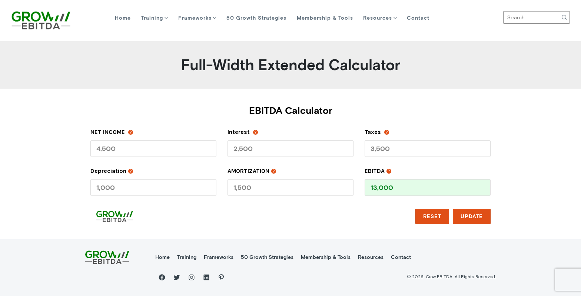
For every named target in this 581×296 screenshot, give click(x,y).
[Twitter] (176, 277)
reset (432, 216)
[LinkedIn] (206, 277)
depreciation (111, 170)
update (472, 216)
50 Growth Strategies (256, 18)
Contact (418, 18)
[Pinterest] (221, 277)
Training (154, 18)
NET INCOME (111, 131)
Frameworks (197, 18)
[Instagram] (191, 277)
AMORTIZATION (252, 170)
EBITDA (378, 170)
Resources (380, 18)
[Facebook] (162, 277)
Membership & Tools (325, 18)
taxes (377, 131)
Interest (243, 131)
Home (123, 18)
